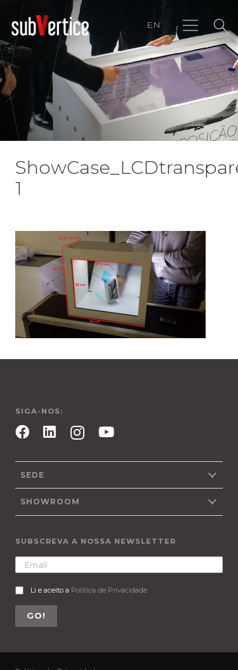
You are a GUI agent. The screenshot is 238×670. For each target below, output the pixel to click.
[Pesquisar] (220, 25)
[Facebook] (22, 432)
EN (154, 25)
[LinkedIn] (49, 432)
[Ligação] (50, 26)
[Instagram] (77, 433)
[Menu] (190, 25)
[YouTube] (106, 432)
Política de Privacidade (109, 590)
